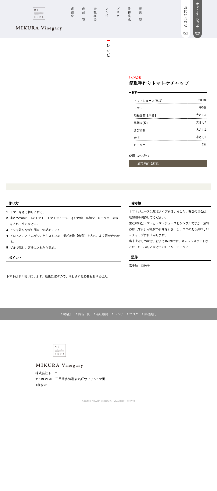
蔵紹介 (66, 377)
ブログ (132, 377)
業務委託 (149, 377)
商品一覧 (83, 377)
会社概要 (101, 377)
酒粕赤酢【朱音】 (149, 163)
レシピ (117, 377)
